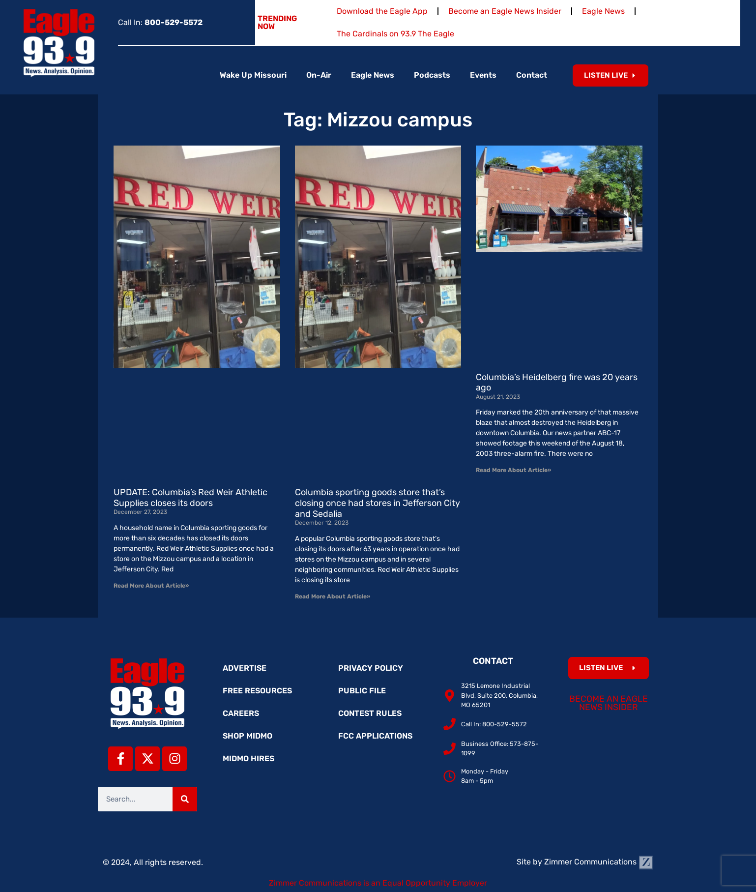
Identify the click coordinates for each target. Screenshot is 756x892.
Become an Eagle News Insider (504, 11)
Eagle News (603, 11)
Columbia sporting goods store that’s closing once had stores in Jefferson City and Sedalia (377, 503)
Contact (531, 75)
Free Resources (257, 690)
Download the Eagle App (382, 11)
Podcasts (432, 75)
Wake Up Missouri (253, 75)
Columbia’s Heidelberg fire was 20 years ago (557, 382)
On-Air (318, 75)
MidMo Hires (248, 758)
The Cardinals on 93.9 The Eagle (395, 33)
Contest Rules (370, 713)
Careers (241, 713)
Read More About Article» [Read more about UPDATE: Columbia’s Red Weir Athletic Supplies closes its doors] (151, 585)
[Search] (185, 799)
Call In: (160, 22)
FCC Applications (375, 736)
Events (483, 75)
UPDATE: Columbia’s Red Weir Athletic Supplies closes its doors (190, 497)
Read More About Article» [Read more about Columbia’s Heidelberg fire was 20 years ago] (513, 470)
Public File (362, 690)
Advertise (244, 668)
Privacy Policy (370, 668)
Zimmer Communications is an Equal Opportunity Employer (378, 883)
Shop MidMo (247, 736)
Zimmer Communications (598, 861)
